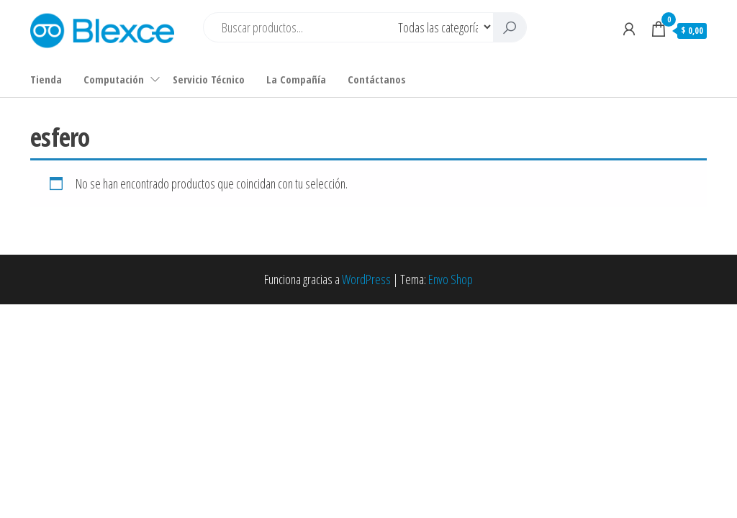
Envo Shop (450, 279)
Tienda (46, 79)
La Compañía (296, 79)
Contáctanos (377, 79)
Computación (113, 79)
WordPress (366, 279)
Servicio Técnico (209, 79)
